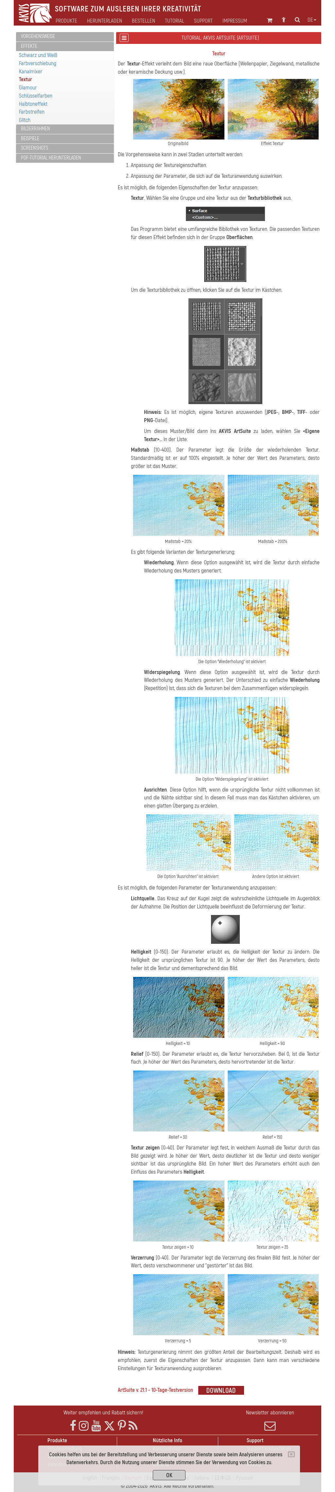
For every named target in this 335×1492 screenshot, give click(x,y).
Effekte (29, 46)
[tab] (65, 37)
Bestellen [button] (143, 21)
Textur (25, 79)
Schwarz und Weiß (38, 55)
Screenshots (34, 148)
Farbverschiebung (37, 63)
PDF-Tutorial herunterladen (51, 158)
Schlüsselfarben (35, 95)
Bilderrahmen (35, 128)
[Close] (291, 1454)
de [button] (312, 20)
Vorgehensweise (38, 36)
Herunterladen (104, 21)
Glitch (24, 120)
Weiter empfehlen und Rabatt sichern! (103, 1412)
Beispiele (30, 138)
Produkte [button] (66, 21)
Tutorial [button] (174, 21)
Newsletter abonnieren (270, 1420)
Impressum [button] (234, 21)
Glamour (28, 87)
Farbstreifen (31, 111)
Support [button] (203, 21)
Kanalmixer (31, 71)
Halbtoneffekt (33, 104)
